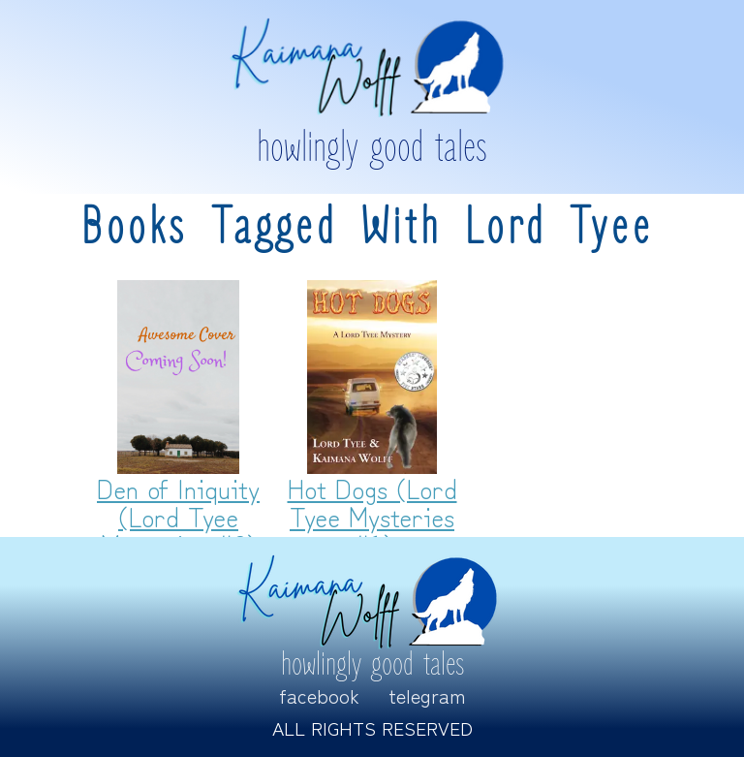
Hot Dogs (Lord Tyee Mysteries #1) (372, 515)
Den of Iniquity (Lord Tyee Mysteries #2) (178, 515)
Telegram (427, 695)
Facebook (319, 695)
